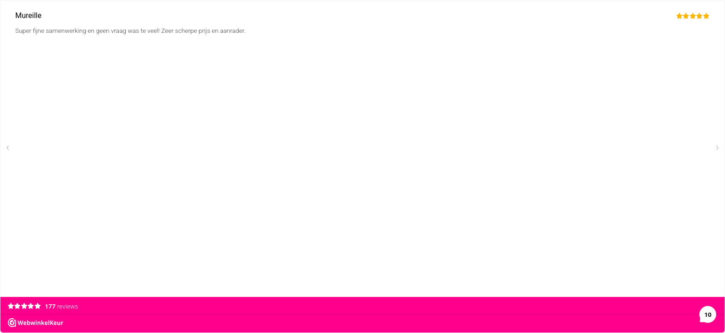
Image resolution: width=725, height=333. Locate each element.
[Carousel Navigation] (362, 148)
